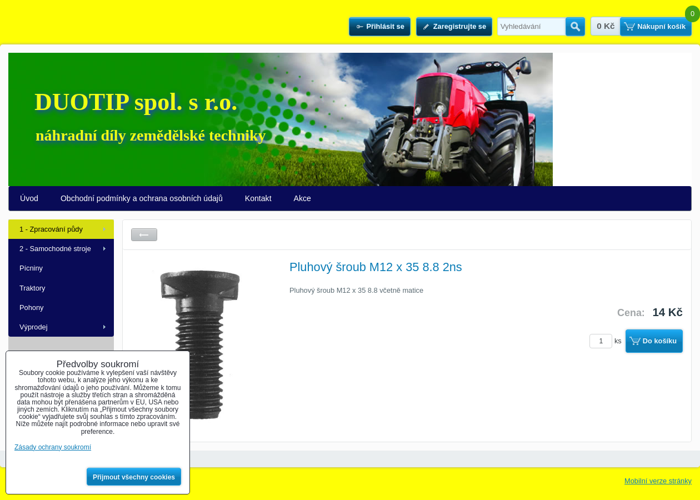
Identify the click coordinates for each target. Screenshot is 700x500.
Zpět (144, 234)
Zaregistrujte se (459, 26)
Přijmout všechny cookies (134, 477)
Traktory (32, 288)
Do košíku (660, 341)
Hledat (575, 26)
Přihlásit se (385, 26)
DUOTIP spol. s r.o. (135, 102)
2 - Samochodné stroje (55, 248)
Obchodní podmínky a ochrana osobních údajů (142, 198)
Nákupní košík (661, 26)
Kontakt (258, 198)
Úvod (29, 198)
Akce (302, 198)
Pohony (31, 307)
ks (607, 341)
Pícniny (31, 268)
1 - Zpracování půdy (51, 229)
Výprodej (33, 327)
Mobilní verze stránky (658, 481)
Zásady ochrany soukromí (52, 447)
